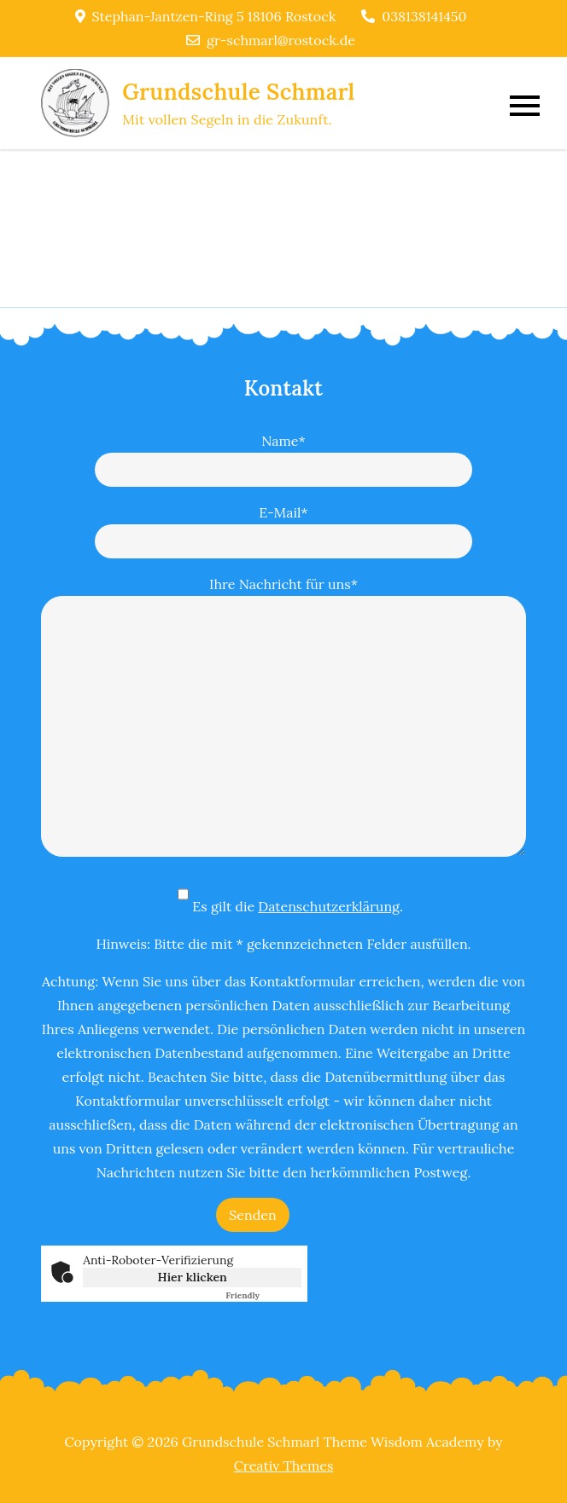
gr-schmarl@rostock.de (270, 40)
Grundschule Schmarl (238, 92)
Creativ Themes (284, 1465)
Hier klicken (192, 1277)
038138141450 (413, 16)
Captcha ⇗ (263, 1295)
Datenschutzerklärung (329, 906)
